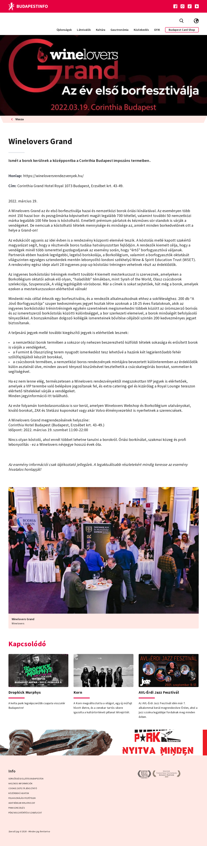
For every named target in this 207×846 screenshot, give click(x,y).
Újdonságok (64, 30)
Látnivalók (84, 30)
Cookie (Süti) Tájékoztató (22, 788)
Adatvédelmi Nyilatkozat (21, 802)
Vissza (17, 119)
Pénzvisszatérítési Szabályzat (25, 812)
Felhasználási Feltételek (22, 798)
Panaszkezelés (16, 807)
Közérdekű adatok (18, 793)
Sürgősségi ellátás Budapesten (25, 778)
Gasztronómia (120, 30)
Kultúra (100, 30)
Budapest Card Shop (182, 30)
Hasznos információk (20, 783)
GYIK (157, 30)
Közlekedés (141, 30)
